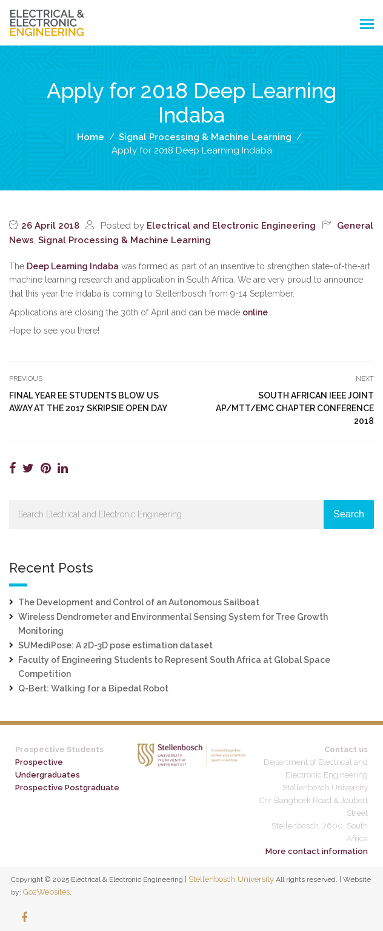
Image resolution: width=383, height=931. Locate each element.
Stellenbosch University (231, 879)
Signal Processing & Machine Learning (124, 240)
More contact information (316, 851)
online (255, 312)
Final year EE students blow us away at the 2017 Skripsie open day (88, 402)
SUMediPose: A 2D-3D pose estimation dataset (115, 645)
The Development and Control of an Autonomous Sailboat (138, 602)
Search (348, 514)
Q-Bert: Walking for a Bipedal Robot (93, 688)
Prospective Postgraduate (67, 787)
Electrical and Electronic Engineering (231, 225)
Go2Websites (46, 891)
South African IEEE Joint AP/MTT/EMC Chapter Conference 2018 (295, 408)
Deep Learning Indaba (73, 266)
